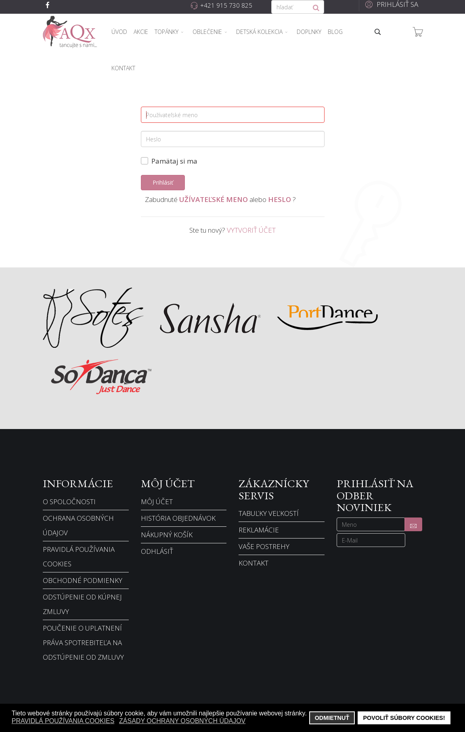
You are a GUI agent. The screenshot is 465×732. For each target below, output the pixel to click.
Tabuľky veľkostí (269, 513)
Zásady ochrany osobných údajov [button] (182, 720)
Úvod (119, 32)
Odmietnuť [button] (332, 718)
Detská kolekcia (259, 32)
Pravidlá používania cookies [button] (63, 720)
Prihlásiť (163, 182)
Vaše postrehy (264, 546)
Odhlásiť (157, 551)
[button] (390, 4)
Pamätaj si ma (174, 161)
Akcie (141, 32)
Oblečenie (207, 32)
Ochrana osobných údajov (78, 525)
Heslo (279, 199)
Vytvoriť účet (251, 230)
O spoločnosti (69, 501)
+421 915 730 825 (226, 5)
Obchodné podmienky (82, 580)
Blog (335, 32)
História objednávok (178, 518)
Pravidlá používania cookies (79, 556)
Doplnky (309, 32)
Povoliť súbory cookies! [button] (404, 718)
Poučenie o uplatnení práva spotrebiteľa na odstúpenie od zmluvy (83, 642)
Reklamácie (259, 529)
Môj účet (157, 501)
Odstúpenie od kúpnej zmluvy (82, 604)
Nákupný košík (167, 534)
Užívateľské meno (213, 199)
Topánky (166, 32)
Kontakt (123, 68)
